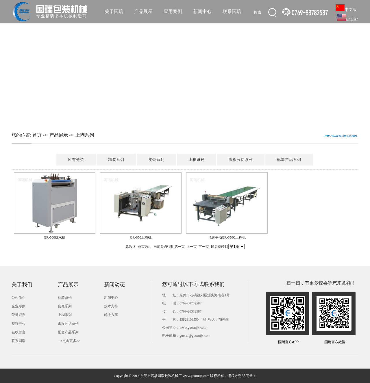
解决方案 (111, 315)
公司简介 (18, 297)
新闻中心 (202, 11)
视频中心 (18, 323)
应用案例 (173, 11)
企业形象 (18, 306)
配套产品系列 (289, 159)
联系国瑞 (232, 11)
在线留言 (18, 332)
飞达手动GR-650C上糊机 (227, 237)
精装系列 (116, 159)
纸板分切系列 (241, 159)
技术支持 (111, 306)
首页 (37, 135)
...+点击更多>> (69, 341)
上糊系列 (84, 135)
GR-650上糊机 (141, 237)
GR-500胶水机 (55, 237)
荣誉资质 (18, 315)
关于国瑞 (114, 11)
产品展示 (143, 11)
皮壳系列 (156, 159)
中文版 (346, 10)
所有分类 (76, 159)
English (347, 19)
